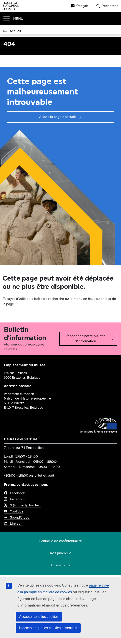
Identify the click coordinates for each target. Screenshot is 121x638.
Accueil (12, 31)
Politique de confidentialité (60, 541)
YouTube (13, 511)
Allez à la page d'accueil (60, 117)
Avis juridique (60, 553)
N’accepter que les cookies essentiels (48, 628)
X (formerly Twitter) (22, 505)
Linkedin (13, 524)
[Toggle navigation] (13, 18)
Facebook (14, 493)
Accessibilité (60, 565)
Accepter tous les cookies (38, 616)
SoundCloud (17, 517)
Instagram (15, 499)
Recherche (107, 6)
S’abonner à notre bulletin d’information (89, 338)
